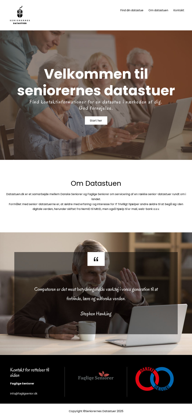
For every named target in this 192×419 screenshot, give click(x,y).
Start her (96, 121)
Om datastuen (158, 10)
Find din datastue (131, 10)
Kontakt (178, 10)
